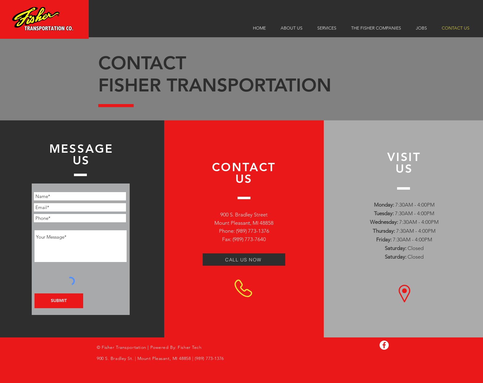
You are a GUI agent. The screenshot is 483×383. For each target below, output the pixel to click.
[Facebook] (384, 345)
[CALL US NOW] (244, 259)
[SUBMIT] (58, 300)
